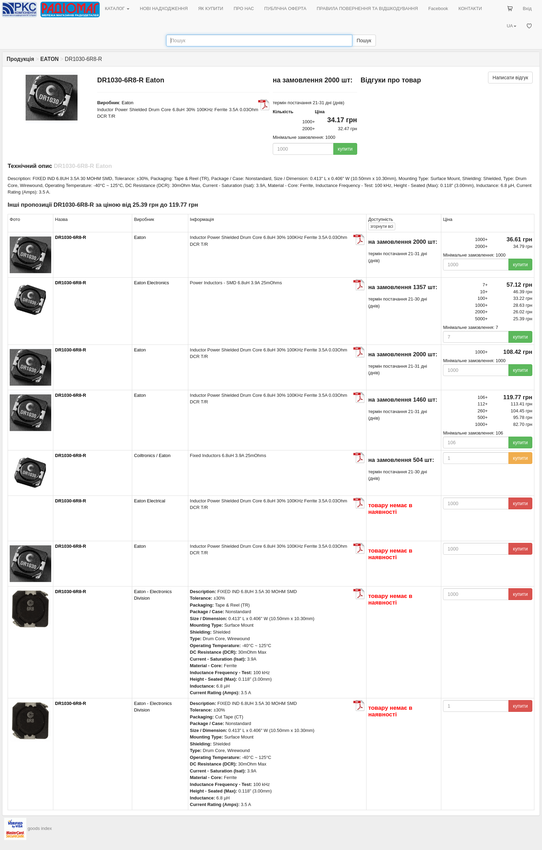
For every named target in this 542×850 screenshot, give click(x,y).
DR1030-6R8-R (70, 237)
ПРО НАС (244, 8)
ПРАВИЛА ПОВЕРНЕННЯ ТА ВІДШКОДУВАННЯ (367, 8)
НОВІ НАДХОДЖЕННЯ (164, 8)
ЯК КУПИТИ (210, 8)
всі (381, 226)
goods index (40, 828)
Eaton (128, 102)
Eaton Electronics (151, 282)
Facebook (438, 8)
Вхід (527, 8)
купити (345, 149)
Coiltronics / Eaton (152, 455)
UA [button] (511, 25)
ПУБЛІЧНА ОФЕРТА (285, 8)
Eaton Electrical (149, 500)
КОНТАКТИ (470, 8)
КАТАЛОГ (117, 8)
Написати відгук (510, 77)
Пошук (363, 40)
